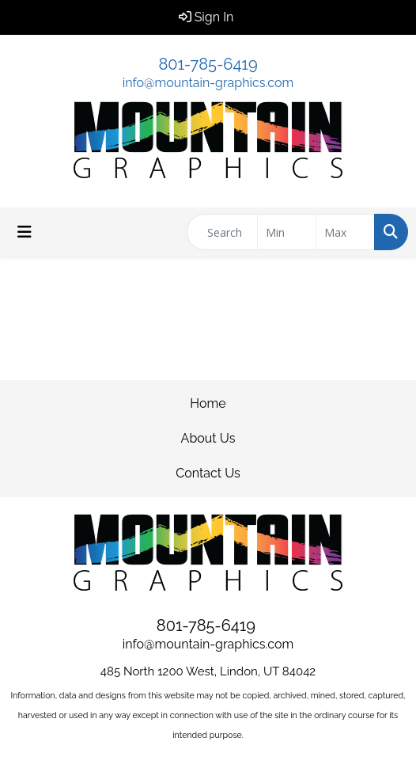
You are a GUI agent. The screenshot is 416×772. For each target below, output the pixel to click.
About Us (208, 438)
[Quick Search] (222, 232)
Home (207, 403)
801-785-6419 (207, 64)
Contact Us (208, 473)
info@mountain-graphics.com (208, 82)
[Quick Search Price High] (345, 232)
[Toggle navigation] (24, 232)
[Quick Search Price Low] (286, 232)
